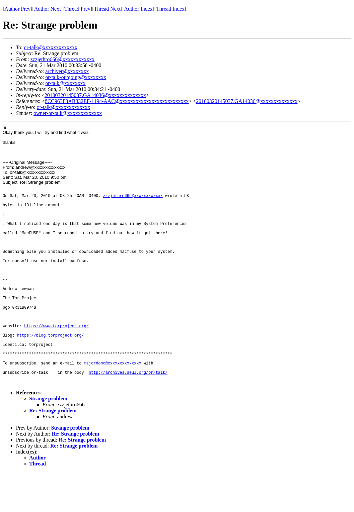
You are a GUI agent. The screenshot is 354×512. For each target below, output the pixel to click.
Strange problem (48, 438)
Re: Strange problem (53, 450)
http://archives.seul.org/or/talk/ (128, 411)
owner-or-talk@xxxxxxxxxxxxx (68, 113)
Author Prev (17, 9)
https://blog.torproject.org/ (50, 366)
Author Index (138, 9)
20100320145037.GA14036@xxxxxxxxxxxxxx (95, 95)
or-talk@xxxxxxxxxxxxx (50, 47)
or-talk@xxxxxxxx (65, 83)
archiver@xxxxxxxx (67, 71)
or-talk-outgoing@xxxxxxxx (75, 77)
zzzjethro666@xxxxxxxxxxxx (62, 59)
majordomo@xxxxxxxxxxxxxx (112, 400)
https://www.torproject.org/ (56, 355)
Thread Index (170, 9)
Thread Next (107, 9)
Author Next (47, 9)
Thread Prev (77, 9)
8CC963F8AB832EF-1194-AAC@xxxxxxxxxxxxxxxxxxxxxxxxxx (117, 101)
